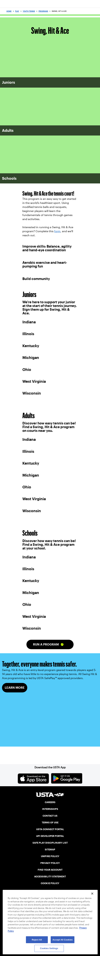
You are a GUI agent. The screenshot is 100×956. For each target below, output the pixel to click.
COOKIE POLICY (50, 883)
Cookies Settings (49, 948)
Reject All (37, 939)
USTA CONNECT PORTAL (50, 829)
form (57, 231)
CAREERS (50, 802)
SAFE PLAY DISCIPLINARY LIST (50, 843)
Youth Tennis (29, 11)
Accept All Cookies (63, 939)
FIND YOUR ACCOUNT (50, 870)
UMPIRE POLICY (50, 856)
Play (17, 11)
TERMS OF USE (50, 822)
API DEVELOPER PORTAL (50, 836)
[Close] (92, 893)
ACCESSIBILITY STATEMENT (50, 876)
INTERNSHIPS (50, 809)
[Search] (96, 11)
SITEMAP (50, 849)
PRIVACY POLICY (50, 863)
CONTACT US (50, 816)
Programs (43, 11)
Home (8, 11)
